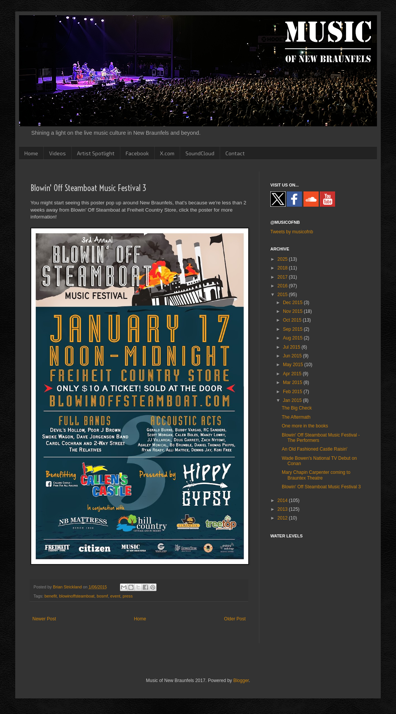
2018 (283, 268)
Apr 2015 (293, 373)
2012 (283, 518)
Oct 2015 (293, 320)
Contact (235, 153)
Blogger (241, 680)
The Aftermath (296, 417)
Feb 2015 (293, 391)
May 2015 (293, 364)
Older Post (235, 619)
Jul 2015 (292, 347)
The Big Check (297, 408)
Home (31, 153)
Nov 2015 (293, 311)
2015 (283, 294)
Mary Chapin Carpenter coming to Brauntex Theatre (316, 475)
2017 (283, 277)
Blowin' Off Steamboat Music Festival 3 (321, 486)
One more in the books (305, 426)
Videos (57, 153)
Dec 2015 (293, 302)
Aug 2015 (293, 338)
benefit (51, 596)
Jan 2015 (293, 400)
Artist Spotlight (96, 153)
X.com (167, 153)
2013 (283, 509)
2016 (283, 285)
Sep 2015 (293, 329)
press (128, 596)
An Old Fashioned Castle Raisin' (314, 449)
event (115, 596)
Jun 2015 (293, 356)
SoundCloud (199, 153)
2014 (283, 500)
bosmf (102, 596)
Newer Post (44, 619)
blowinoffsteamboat (76, 596)
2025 (283, 259)
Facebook (137, 153)
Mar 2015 (293, 382)
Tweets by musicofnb (291, 231)
